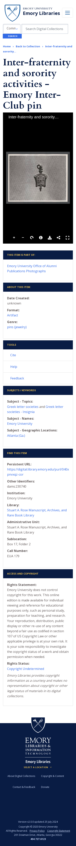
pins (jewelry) (17, 327)
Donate (45, 787)
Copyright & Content (52, 776)
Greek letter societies (22, 407)
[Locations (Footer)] (38, 767)
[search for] (45, 29)
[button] (12, 29)
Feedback (17, 378)
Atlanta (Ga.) (16, 435)
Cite (13, 355)
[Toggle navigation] (67, 13)
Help (13, 367)
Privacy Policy (37, 830)
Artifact (12, 315)
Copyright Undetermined (25, 669)
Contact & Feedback (24, 787)
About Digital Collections (21, 776)
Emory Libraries (41, 13)
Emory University (37, 8)
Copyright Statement (58, 830)
